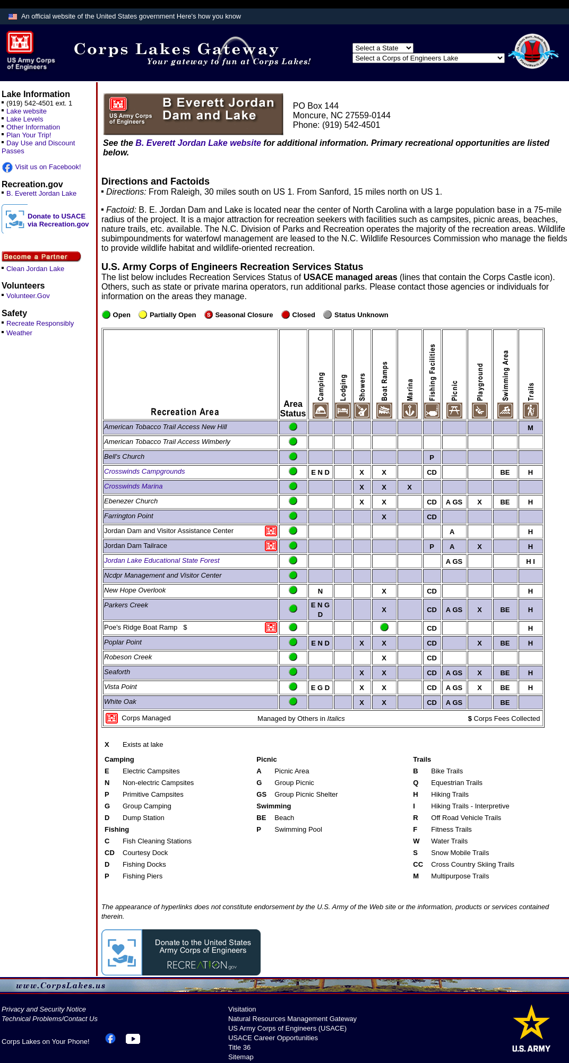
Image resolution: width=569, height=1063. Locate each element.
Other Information (33, 127)
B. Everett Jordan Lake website (198, 142)
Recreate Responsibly (40, 323)
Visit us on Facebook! (41, 167)
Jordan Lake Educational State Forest (162, 560)
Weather (19, 333)
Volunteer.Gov (28, 296)
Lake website (26, 111)
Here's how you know (209, 16)
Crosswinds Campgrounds (144, 471)
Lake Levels (24, 119)
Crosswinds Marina (133, 486)
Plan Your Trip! (28, 135)
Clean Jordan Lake (35, 269)
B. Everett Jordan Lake (41, 193)
